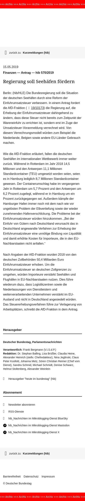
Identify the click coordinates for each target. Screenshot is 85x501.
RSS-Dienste (16, 411)
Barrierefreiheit (12, 476)
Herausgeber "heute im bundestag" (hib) (32, 378)
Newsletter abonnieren (21, 404)
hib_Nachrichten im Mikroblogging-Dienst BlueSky (38, 418)
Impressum (48, 476)
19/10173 (35, 108)
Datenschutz (31, 476)
